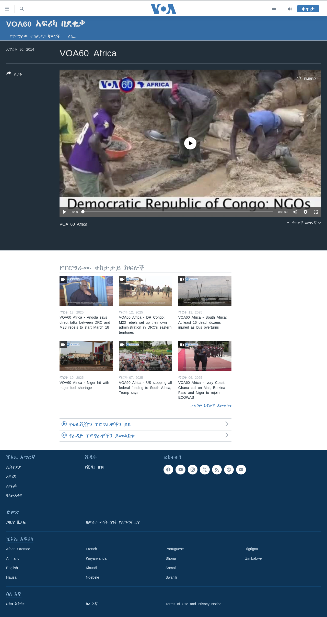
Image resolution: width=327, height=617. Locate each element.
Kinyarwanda (96, 558)
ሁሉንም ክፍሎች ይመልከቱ (211, 406)
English (12, 568)
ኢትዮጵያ (13, 467)
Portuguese (175, 549)
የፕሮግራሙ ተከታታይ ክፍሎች (35, 36)
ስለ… (72, 36)
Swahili (171, 577)
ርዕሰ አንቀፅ (15, 604)
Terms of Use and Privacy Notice (193, 604)
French (91, 549)
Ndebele (92, 577)
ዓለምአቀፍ (14, 495)
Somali (171, 568)
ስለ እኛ (92, 604)
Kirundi (91, 568)
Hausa (11, 577)
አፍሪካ (11, 476)
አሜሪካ (11, 486)
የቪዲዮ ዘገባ (94, 467)
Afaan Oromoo (18, 549)
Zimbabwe (253, 558)
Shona (171, 558)
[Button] (14, 75)
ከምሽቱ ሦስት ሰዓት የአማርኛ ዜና (113, 522)
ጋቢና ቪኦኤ (16, 522)
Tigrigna (251, 549)
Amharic (12, 558)
